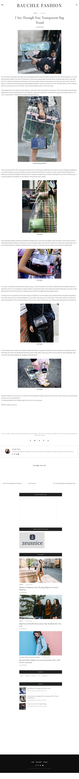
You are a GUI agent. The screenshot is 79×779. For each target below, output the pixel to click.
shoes (73, 180)
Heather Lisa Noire (12, 410)
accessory (31, 292)
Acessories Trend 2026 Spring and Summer (29, 663)
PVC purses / (60, 439)
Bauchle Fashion (39, 7)
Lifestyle (33, 682)
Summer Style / (38, 441)
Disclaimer (39, 768)
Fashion (21, 590)
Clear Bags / (8, 439)
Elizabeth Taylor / (26, 439)
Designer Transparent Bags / (17, 439)
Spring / (74, 439)
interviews (44, 682)
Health (21, 627)
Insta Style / (47, 439)
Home (32, 768)
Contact (45, 768)
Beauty (21, 682)
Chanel (35, 19)
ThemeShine (48, 774)
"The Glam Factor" (32, 489)
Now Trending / (53, 439)
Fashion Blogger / (34, 439)
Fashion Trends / (41, 439)
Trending (43, 441)
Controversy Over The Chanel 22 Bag (36, 710)
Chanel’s (58, 98)
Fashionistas (45, 358)
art (39, 682)
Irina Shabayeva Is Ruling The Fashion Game (38, 694)
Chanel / (3, 439)
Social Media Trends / (67, 439)
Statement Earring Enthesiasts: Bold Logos (12, 489)
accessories (15, 178)
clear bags (9, 91)
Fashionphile (38, 406)
